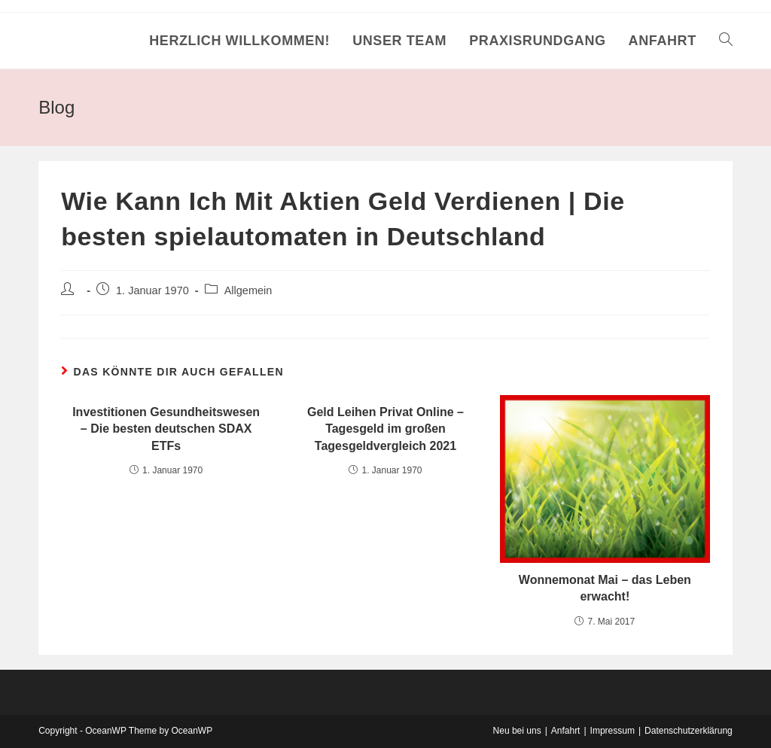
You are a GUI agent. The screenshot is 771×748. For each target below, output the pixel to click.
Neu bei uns (517, 730)
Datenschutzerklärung (689, 730)
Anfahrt (566, 730)
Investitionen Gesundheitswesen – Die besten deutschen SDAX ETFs (166, 429)
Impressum (612, 730)
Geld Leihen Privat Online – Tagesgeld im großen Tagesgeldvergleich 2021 (385, 429)
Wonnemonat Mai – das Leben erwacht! (605, 588)
